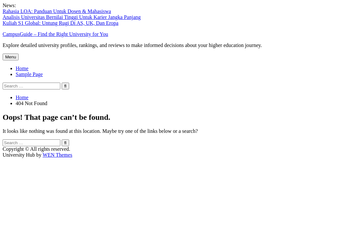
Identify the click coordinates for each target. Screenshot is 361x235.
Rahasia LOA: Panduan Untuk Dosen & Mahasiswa (57, 11)
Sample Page (29, 74)
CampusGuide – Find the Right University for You (55, 34)
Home (22, 68)
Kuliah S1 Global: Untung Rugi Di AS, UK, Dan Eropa (60, 23)
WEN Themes (57, 155)
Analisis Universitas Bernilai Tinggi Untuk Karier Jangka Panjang (72, 17)
